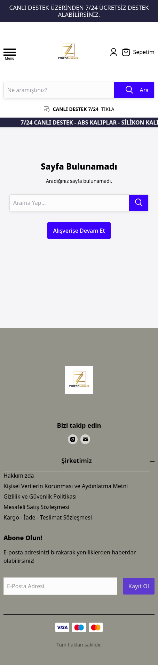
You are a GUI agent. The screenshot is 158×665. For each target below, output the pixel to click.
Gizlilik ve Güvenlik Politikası (40, 496)
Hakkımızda (18, 475)
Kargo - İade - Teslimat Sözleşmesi (47, 517)
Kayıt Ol (138, 586)
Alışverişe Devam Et (79, 230)
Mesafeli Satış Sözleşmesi (36, 507)
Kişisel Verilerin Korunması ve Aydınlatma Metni (65, 486)
